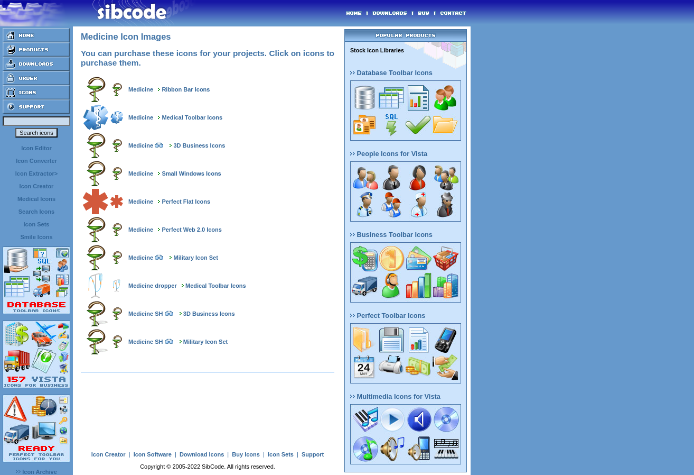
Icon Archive (36, 472)
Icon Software (153, 454)
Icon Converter (36, 161)
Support (313, 454)
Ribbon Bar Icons (186, 89)
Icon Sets (37, 224)
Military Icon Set (196, 257)
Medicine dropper (152, 285)
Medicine (140, 89)
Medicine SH (145, 313)
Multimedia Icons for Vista (395, 396)
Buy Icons (246, 454)
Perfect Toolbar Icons (387, 315)
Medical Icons (36, 199)
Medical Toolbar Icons (192, 117)
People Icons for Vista (388, 154)
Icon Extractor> (36, 173)
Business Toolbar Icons (391, 235)
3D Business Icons (200, 145)
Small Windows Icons (191, 173)
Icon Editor (36, 148)
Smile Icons (36, 237)
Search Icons (36, 211)
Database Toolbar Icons (391, 73)
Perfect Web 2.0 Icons (192, 229)
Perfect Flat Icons (186, 201)
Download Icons (202, 454)
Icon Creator (37, 186)
